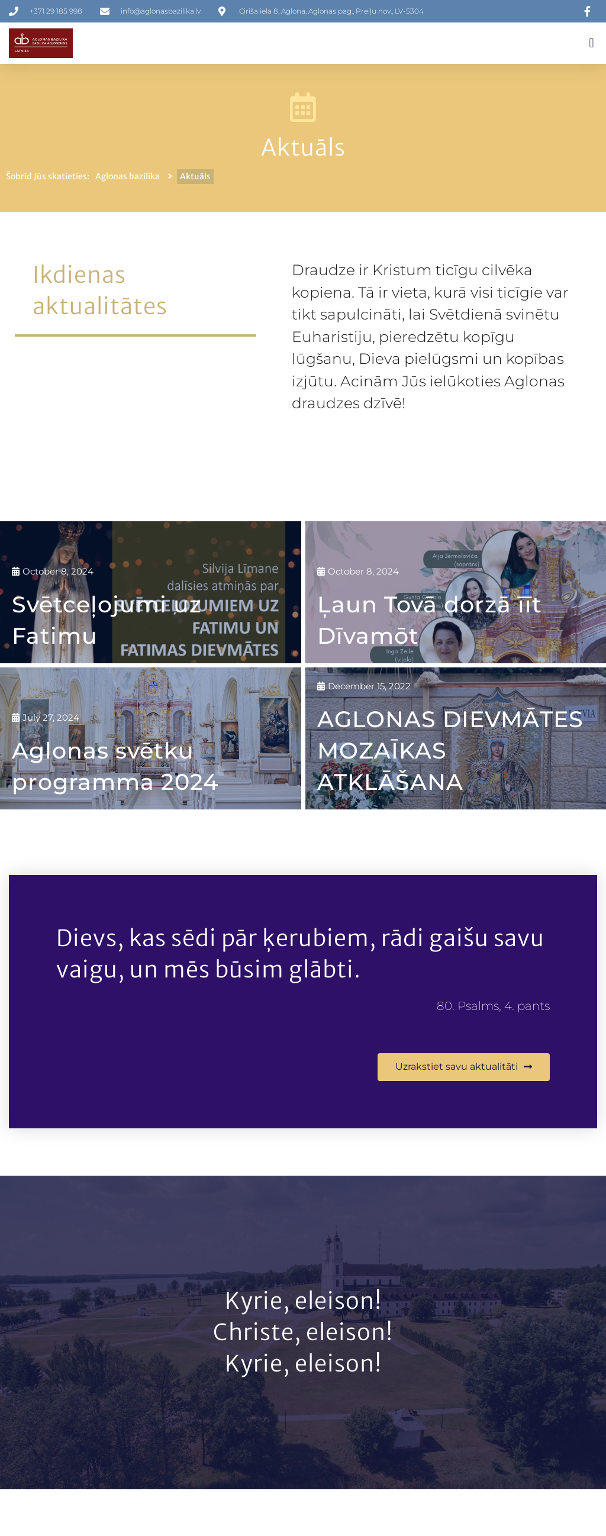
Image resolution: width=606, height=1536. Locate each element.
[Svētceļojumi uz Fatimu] (150, 592)
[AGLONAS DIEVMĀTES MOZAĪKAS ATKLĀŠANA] (456, 737)
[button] (591, 43)
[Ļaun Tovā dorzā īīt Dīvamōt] (456, 592)
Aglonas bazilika (127, 176)
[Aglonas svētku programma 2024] (150, 737)
